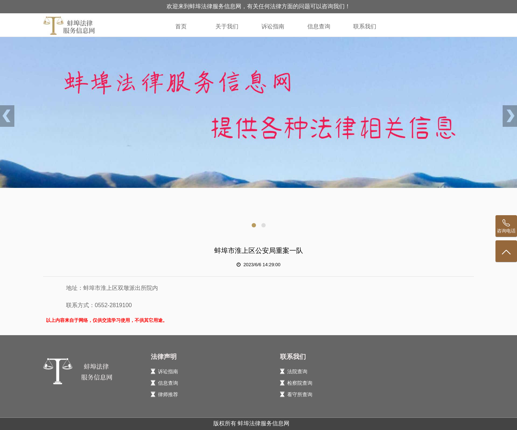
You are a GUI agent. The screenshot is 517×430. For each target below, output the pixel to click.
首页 (181, 26)
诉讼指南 (272, 26)
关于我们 (226, 26)
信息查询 (318, 26)
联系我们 (364, 26)
